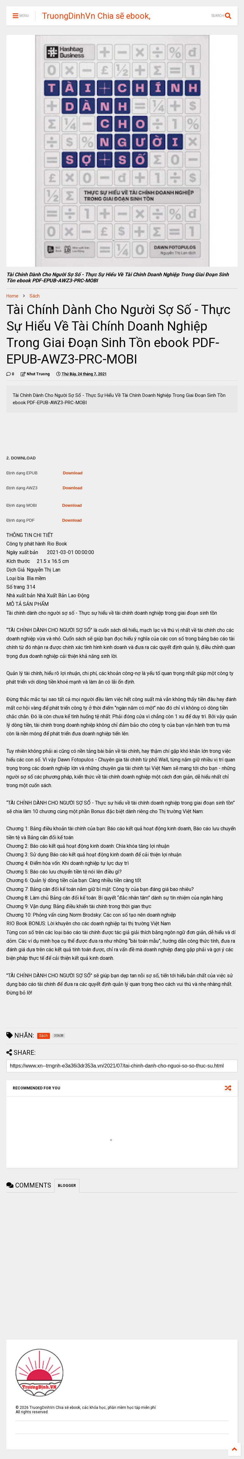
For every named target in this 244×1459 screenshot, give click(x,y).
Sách (35, 295)
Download (73, 473)
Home (12, 295)
